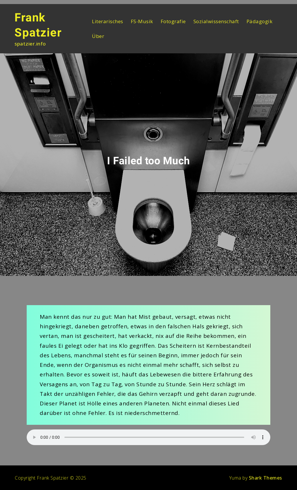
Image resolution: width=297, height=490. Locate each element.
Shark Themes (265, 478)
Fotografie (173, 21)
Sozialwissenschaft (216, 21)
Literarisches (107, 21)
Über (98, 36)
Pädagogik (260, 21)
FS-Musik (142, 21)
